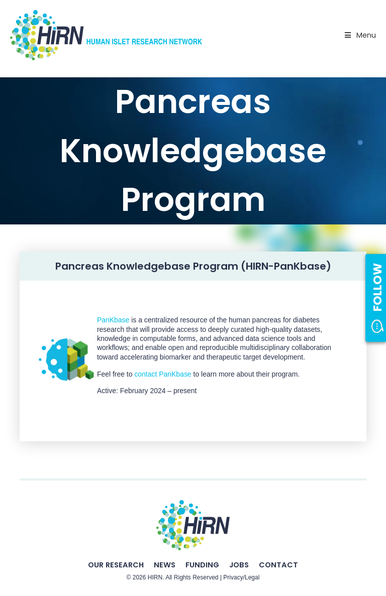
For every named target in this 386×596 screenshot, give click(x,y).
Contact (278, 565)
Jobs (239, 565)
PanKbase (113, 320)
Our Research (116, 565)
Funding (202, 565)
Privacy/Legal (241, 577)
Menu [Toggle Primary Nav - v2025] (359, 35)
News (164, 565)
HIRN (155, 577)
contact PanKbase (162, 374)
